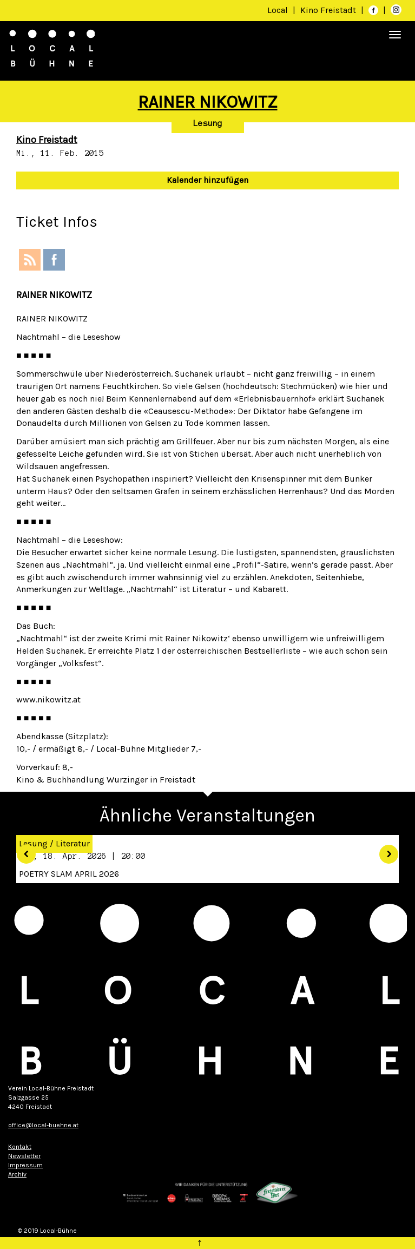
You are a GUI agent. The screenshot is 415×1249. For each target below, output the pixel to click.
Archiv (17, 1174)
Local (277, 10)
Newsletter (24, 1156)
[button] (22, 850)
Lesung (207, 123)
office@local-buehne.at (43, 1125)
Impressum (25, 1165)
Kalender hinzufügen (207, 180)
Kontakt (19, 1147)
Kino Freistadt (329, 10)
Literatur (73, 843)
